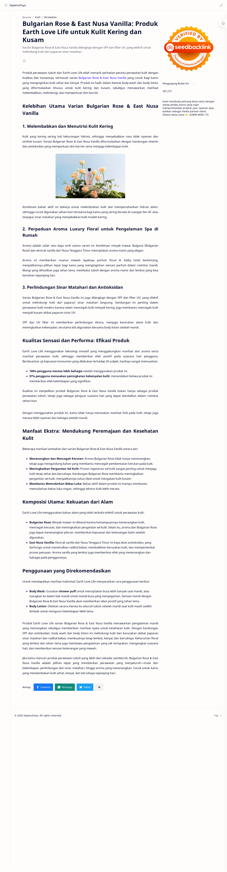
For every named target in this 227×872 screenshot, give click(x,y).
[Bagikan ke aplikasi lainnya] (100, 687)
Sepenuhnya (18, 5)
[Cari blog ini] (72, 5)
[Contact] (6, 38)
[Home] (6, 17)
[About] (6, 31)
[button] (221, 5)
